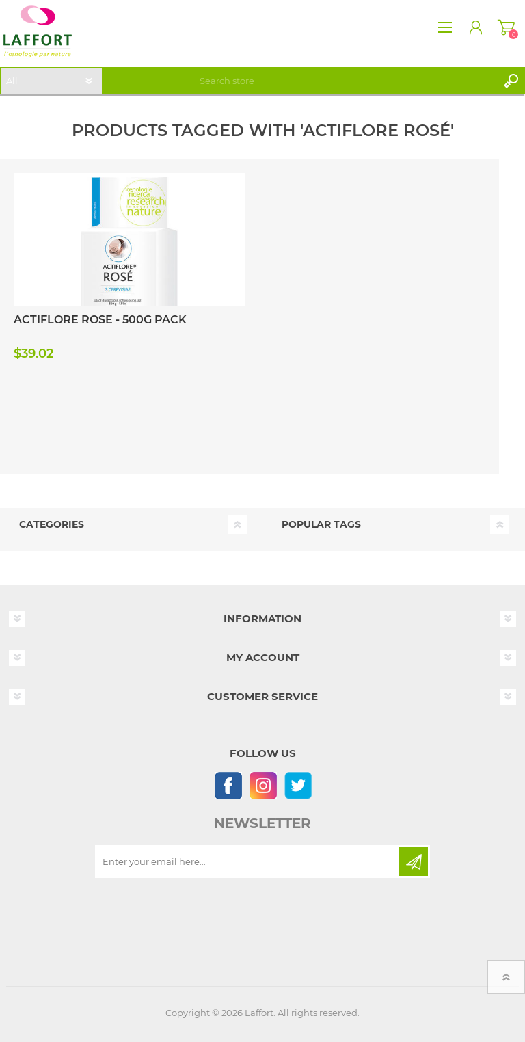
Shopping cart (506, 27)
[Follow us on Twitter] (297, 785)
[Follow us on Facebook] (228, 785)
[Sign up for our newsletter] (248, 861)
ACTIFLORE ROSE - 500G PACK (100, 319)
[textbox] (346, 80)
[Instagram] (262, 785)
